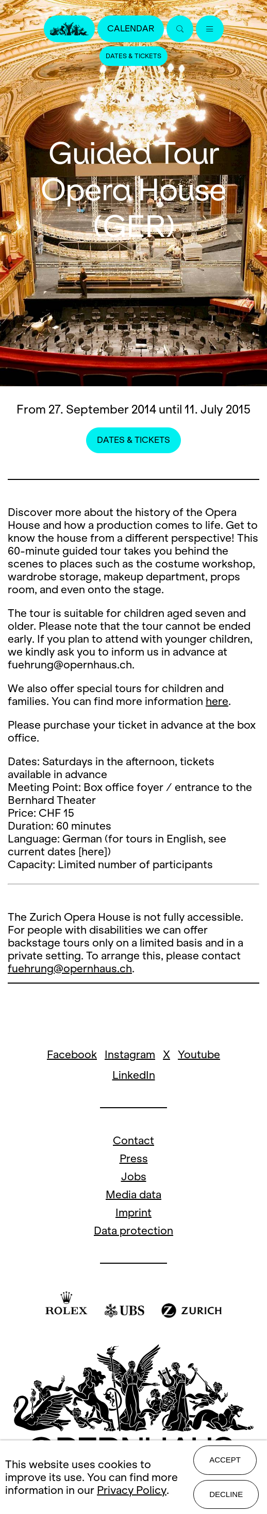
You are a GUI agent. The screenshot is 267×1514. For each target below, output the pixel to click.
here (217, 701)
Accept (225, 1459)
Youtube (199, 1054)
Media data (133, 1194)
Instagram (130, 1054)
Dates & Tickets (133, 56)
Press (134, 1158)
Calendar (130, 28)
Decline (226, 1494)
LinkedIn (133, 1075)
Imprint (133, 1212)
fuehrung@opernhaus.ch (70, 968)
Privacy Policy (131, 1490)
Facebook (72, 1054)
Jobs (133, 1176)
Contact (133, 1140)
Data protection (133, 1230)
